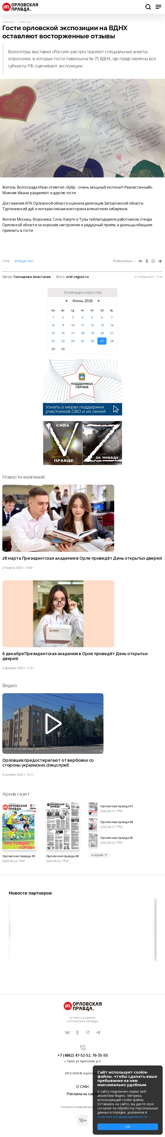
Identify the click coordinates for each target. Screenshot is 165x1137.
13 (102, 325)
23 (63, 341)
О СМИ (82, 1087)
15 (53, 333)
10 (72, 325)
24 (72, 341)
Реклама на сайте (82, 1094)
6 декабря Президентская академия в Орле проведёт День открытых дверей (75, 656)
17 (72, 333)
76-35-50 (100, 1055)
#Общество (24, 261)
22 (53, 341)
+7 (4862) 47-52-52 (74, 1055)
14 (111, 325)
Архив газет (15, 794)
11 (82, 325)
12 (92, 325)
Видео (9, 685)
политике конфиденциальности (122, 1116)
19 (92, 333)
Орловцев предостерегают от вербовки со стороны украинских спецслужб (48, 763)
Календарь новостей (82, 292)
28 (111, 341)
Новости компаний (23, 477)
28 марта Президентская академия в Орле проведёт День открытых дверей (82, 558)
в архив (99, 855)
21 (111, 333)
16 (63, 333)
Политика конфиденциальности (82, 1107)
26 (92, 341)
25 (82, 341)
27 (102, 341)
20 (102, 333)
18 (82, 333)
